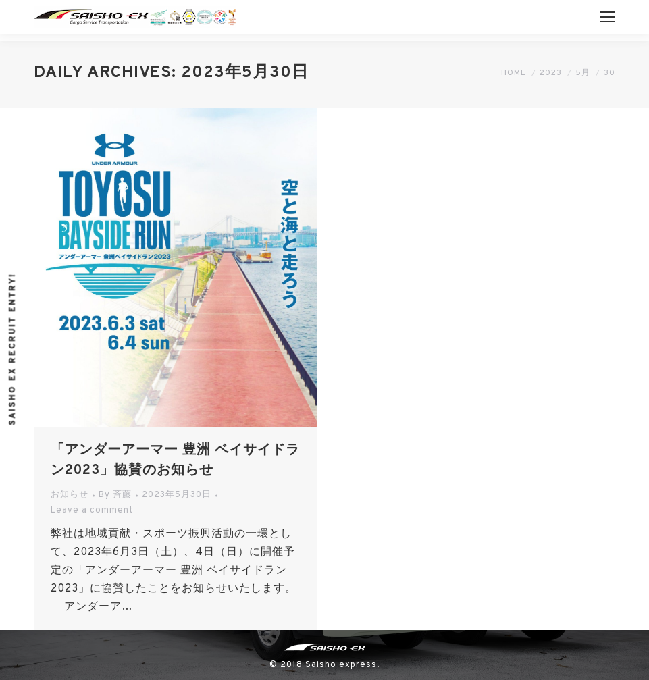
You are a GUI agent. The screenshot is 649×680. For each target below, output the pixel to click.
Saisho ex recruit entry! (12, 348)
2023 (551, 73)
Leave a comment (92, 510)
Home (513, 73)
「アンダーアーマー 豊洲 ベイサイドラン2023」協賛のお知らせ (175, 460)
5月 (582, 73)
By (115, 495)
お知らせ (69, 495)
